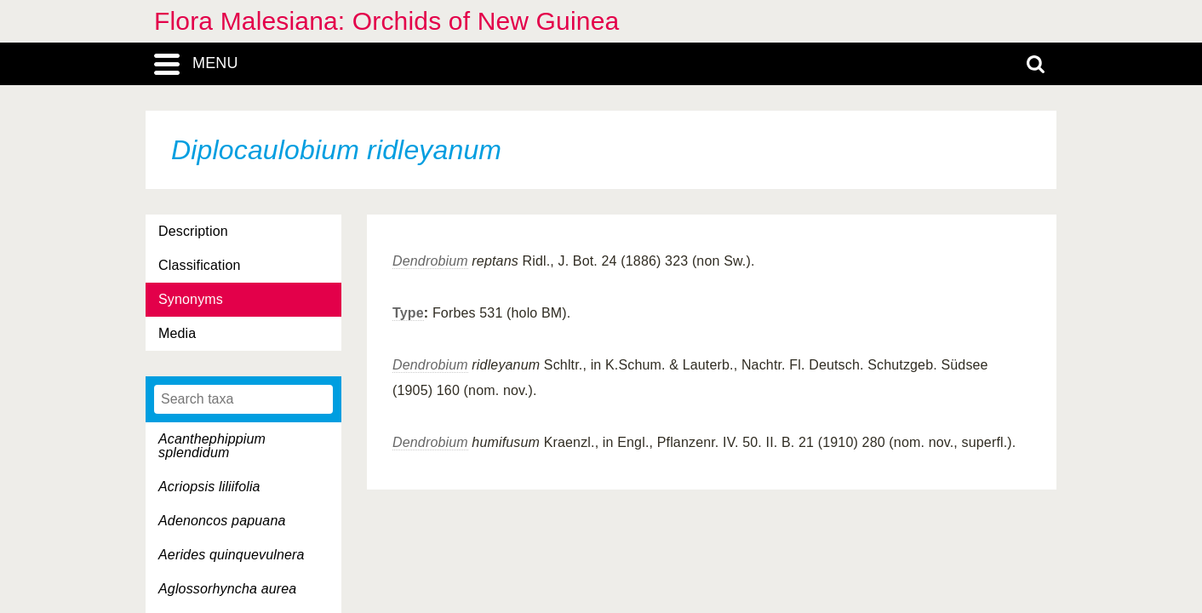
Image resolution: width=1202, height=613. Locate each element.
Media (177, 333)
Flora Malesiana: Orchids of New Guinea (386, 21)
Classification (199, 265)
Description (193, 231)
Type (408, 313)
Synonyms (190, 299)
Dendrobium (430, 261)
